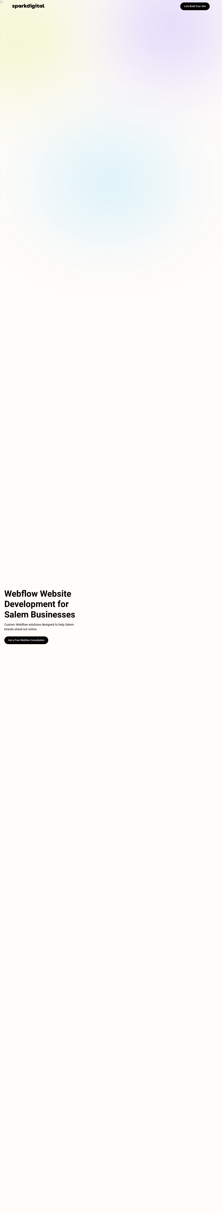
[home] (28, 6)
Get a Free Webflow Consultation (26, 640)
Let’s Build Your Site (195, 6)
